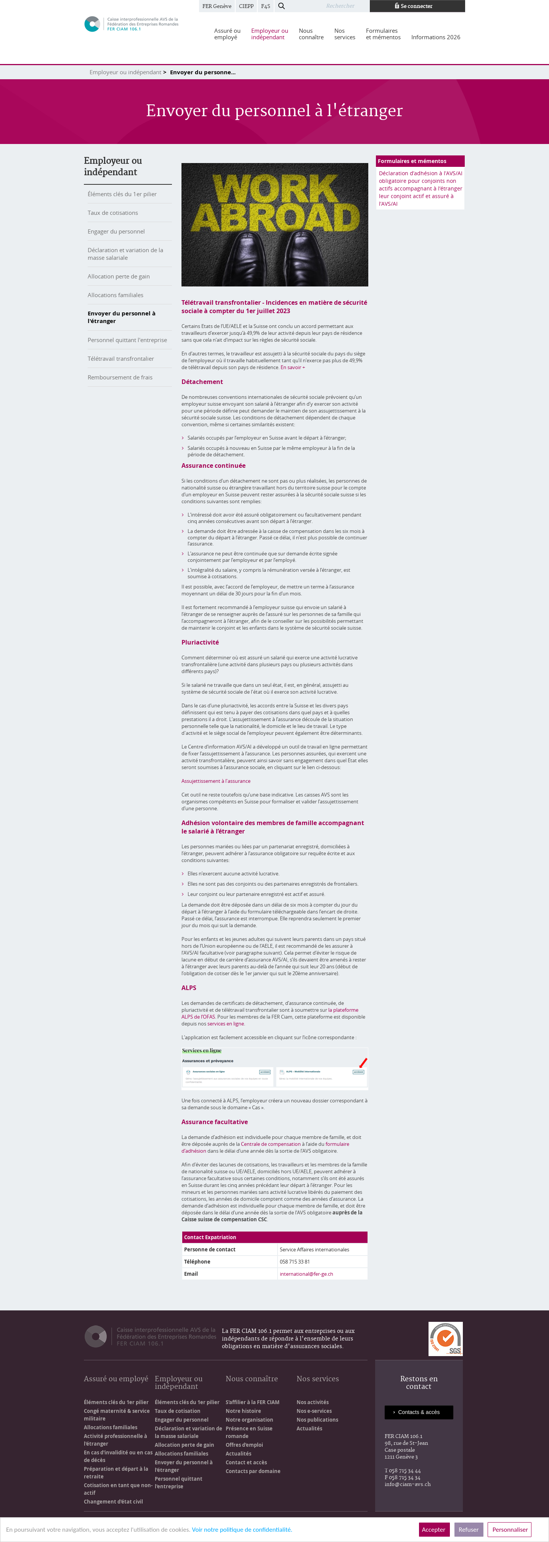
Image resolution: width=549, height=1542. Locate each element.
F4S (265, 6)
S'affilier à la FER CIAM (252, 1402)
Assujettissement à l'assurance (215, 780)
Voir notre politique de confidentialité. (242, 1530)
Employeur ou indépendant (125, 72)
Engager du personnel (116, 231)
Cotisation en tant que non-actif (118, 1489)
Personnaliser (509, 1530)
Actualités (238, 1453)
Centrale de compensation (271, 1144)
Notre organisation (249, 1419)
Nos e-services (314, 1411)
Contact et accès (246, 1462)
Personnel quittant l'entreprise (127, 340)
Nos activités (313, 1402)
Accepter (434, 1530)
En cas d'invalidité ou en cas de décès (118, 1456)
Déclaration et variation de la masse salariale (125, 253)
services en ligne (225, 1023)
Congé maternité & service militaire (117, 1415)
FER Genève (216, 6)
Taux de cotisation (178, 1411)
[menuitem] (227, 33)
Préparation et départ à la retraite (116, 1472)
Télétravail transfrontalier (121, 358)
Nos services (318, 1380)
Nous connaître (252, 1380)
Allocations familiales (115, 295)
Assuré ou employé (116, 1380)
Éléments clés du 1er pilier (122, 194)
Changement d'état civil (113, 1501)
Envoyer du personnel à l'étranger (122, 317)
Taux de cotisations (113, 212)
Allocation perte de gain (119, 276)
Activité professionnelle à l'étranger (115, 1440)
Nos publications (317, 1419)
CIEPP (246, 6)
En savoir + (293, 367)
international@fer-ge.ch (306, 1273)
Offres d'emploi (244, 1444)
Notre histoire (243, 1411)
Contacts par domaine (253, 1471)
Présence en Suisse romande (249, 1432)
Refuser (469, 1530)
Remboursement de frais (120, 377)
